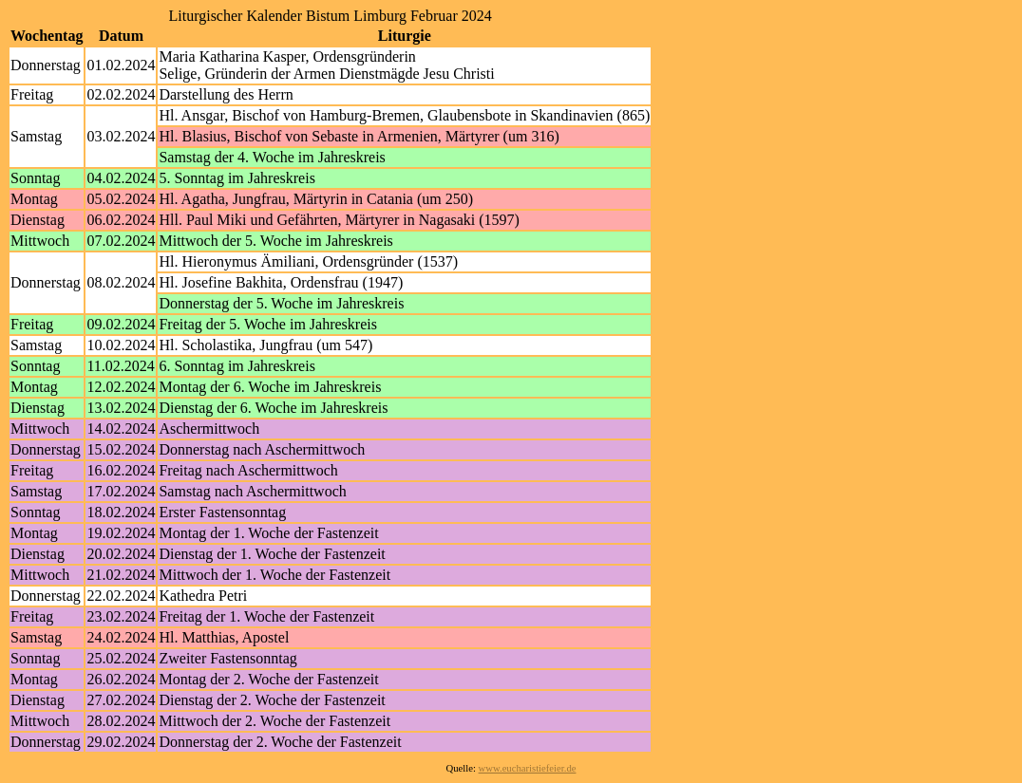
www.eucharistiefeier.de (528, 768)
